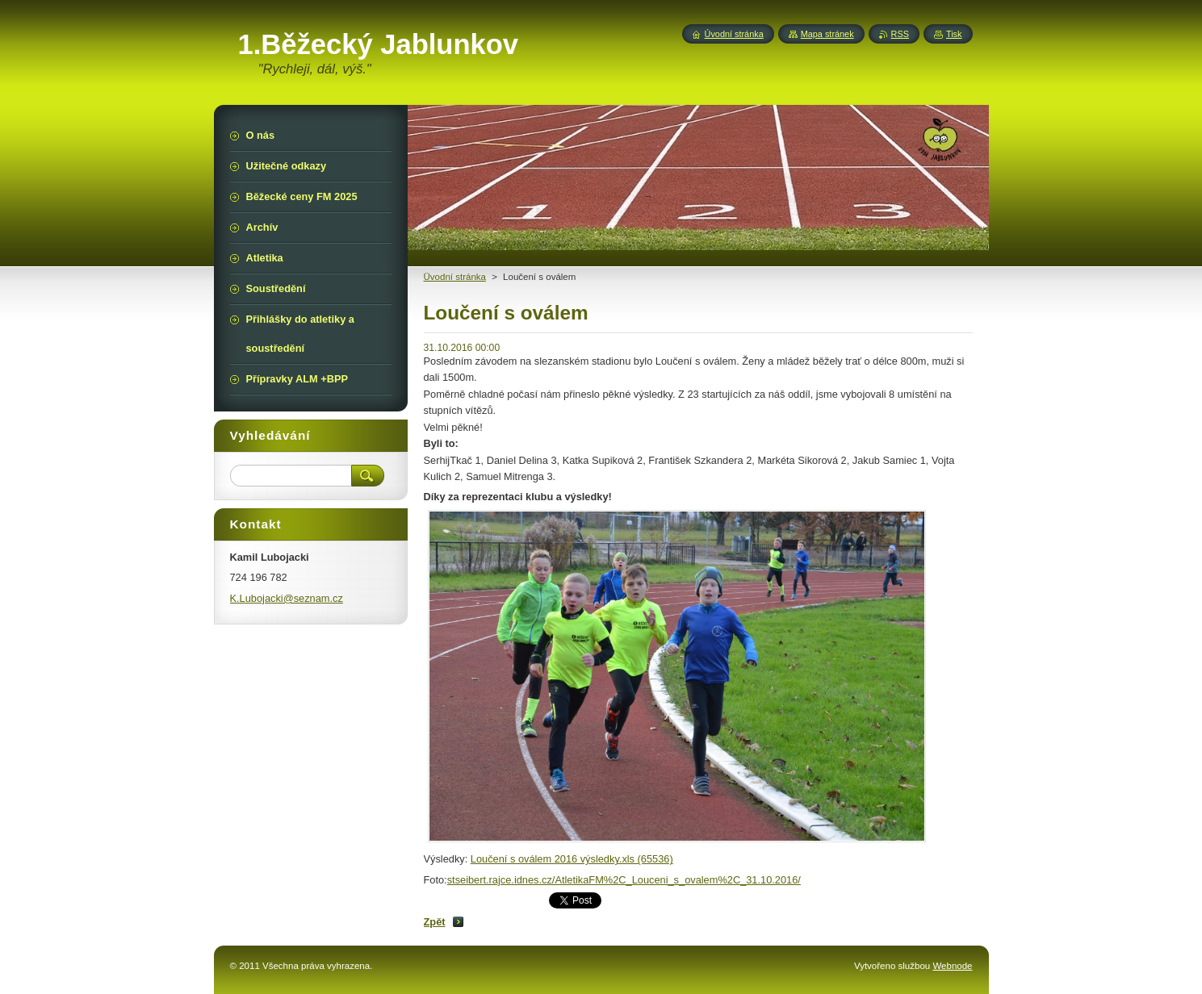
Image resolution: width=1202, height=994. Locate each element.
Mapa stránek (827, 34)
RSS (900, 34)
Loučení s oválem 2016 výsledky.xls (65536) (572, 859)
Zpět (435, 922)
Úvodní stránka (734, 34)
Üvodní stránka (455, 277)
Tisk (954, 34)
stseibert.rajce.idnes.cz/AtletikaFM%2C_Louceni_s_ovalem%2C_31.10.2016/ (624, 880)
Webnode (952, 966)
